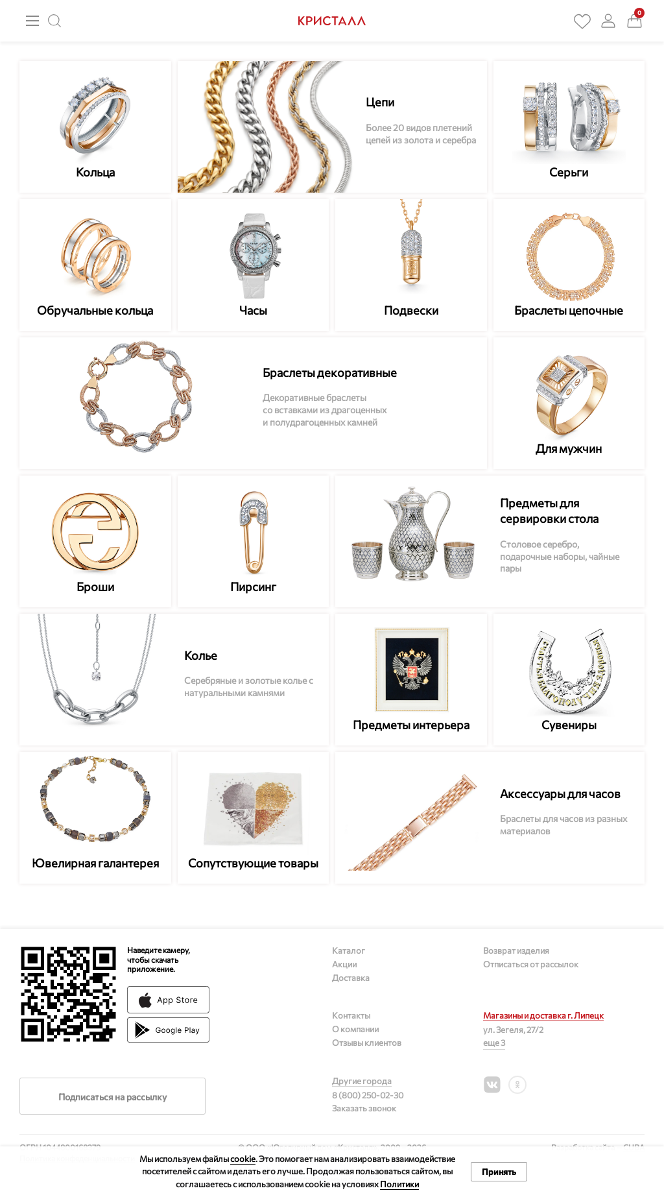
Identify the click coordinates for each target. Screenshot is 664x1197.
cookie (242, 1159)
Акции (344, 964)
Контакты (351, 1015)
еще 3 (494, 1042)
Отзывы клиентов (366, 1042)
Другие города (362, 1081)
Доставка (351, 978)
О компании (355, 1029)
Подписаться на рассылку (112, 1096)
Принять (499, 1172)
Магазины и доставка (543, 1015)
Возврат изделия (516, 950)
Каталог (348, 950)
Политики (399, 1184)
